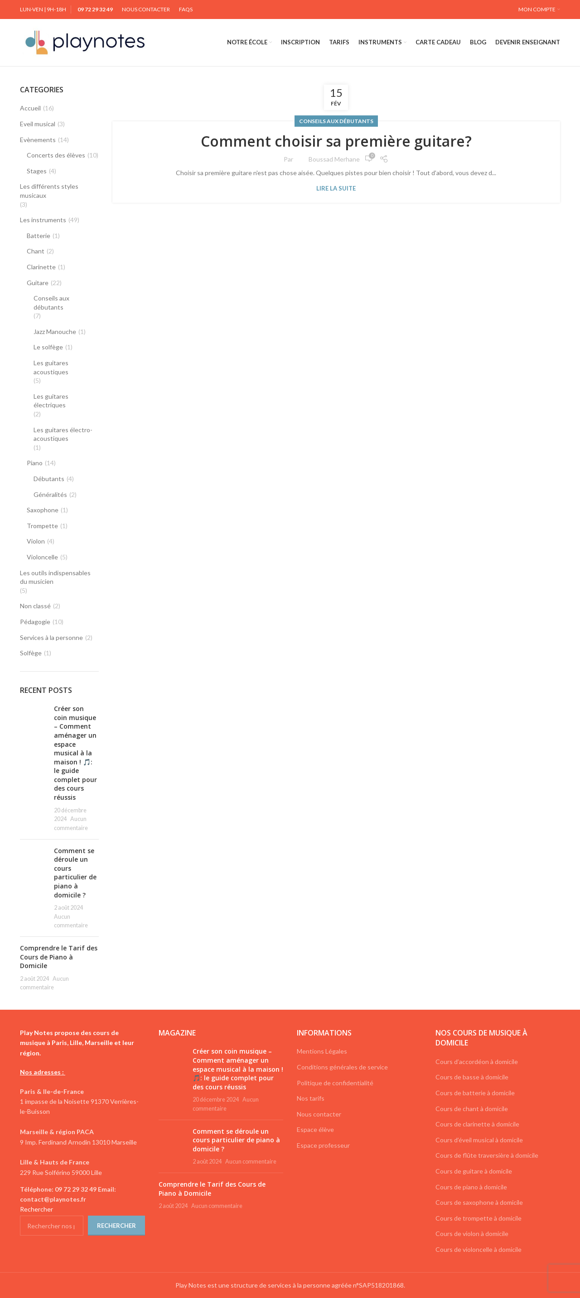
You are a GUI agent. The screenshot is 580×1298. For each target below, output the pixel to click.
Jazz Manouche (55, 331)
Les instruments (43, 220)
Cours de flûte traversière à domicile (486, 1155)
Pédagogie (35, 621)
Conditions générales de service (342, 1067)
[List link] (82, 1194)
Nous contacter (319, 1114)
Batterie (38, 235)
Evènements (38, 139)
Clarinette (41, 267)
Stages (37, 171)
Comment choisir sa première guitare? (336, 141)
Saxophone (42, 510)
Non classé (35, 606)
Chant (35, 251)
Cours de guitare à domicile (473, 1171)
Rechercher (36, 1209)
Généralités (50, 494)
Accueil (30, 108)
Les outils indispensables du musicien (55, 577)
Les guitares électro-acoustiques (63, 434)
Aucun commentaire (250, 1161)
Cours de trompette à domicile (478, 1218)
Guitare (37, 282)
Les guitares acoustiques (51, 367)
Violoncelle (42, 557)
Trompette (42, 526)
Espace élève (315, 1129)
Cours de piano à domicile (471, 1187)
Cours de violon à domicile (471, 1233)
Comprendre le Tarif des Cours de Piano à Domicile (58, 957)
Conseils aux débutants (336, 121)
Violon (36, 541)
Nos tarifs (310, 1098)
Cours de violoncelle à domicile (478, 1249)
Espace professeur (323, 1145)
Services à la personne (51, 637)
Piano (35, 463)
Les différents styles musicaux (49, 190)
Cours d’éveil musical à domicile (479, 1140)
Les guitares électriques (51, 400)
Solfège (31, 653)
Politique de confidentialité (335, 1083)
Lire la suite (336, 188)
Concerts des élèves (56, 155)
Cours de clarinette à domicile (477, 1124)
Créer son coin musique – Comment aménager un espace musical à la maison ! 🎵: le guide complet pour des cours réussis (75, 753)
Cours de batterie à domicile (475, 1093)
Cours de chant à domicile (471, 1108)
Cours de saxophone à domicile (479, 1202)
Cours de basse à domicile (471, 1077)
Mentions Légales (322, 1051)
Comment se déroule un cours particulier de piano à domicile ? (75, 872)
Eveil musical (37, 124)
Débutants (49, 478)
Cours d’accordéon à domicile (476, 1061)
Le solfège (48, 347)
